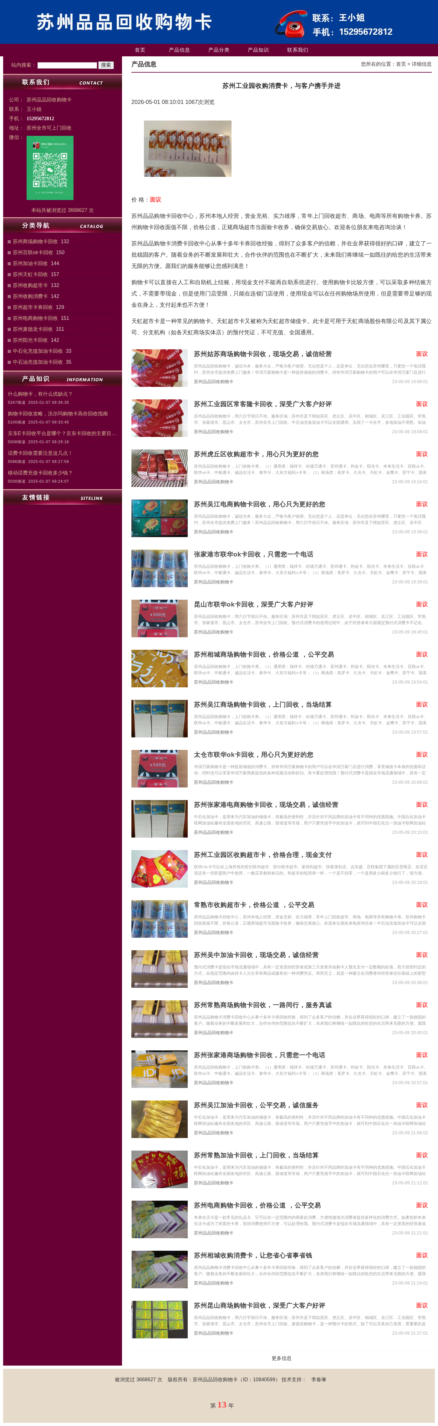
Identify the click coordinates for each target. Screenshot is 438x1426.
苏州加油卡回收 (30, 263)
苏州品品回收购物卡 (213, 381)
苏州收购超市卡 (30, 285)
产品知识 (258, 50)
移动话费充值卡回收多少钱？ (40, 472)
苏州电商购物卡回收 (35, 318)
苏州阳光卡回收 (30, 340)
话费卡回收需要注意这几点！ (40, 453)
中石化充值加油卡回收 (38, 351)
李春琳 (318, 1379)
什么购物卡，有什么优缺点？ (40, 394)
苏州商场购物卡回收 (35, 241)
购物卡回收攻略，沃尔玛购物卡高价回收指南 (58, 413)
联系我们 (297, 50)
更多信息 (282, 1358)
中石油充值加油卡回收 (38, 362)
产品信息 (179, 50)
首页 (140, 50)
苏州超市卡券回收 (33, 307)
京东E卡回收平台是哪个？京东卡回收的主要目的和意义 (62, 433)
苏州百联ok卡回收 (33, 252)
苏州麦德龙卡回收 (33, 329)
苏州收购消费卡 (30, 296)
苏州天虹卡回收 (30, 274)
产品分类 (219, 50)
